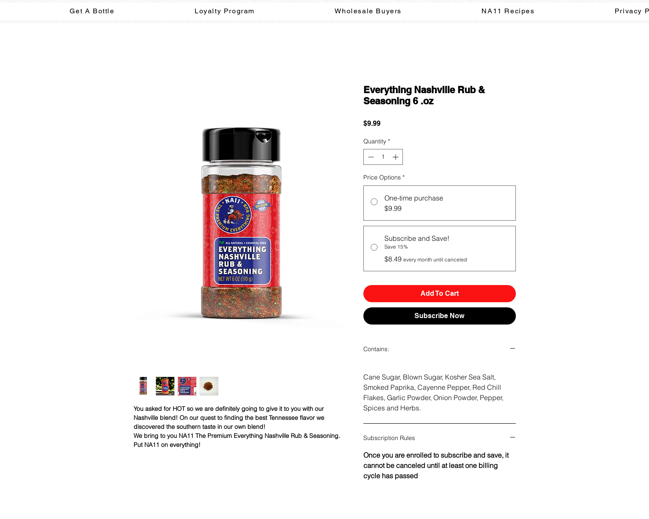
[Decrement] (370, 156)
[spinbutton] (383, 156)
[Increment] (396, 156)
